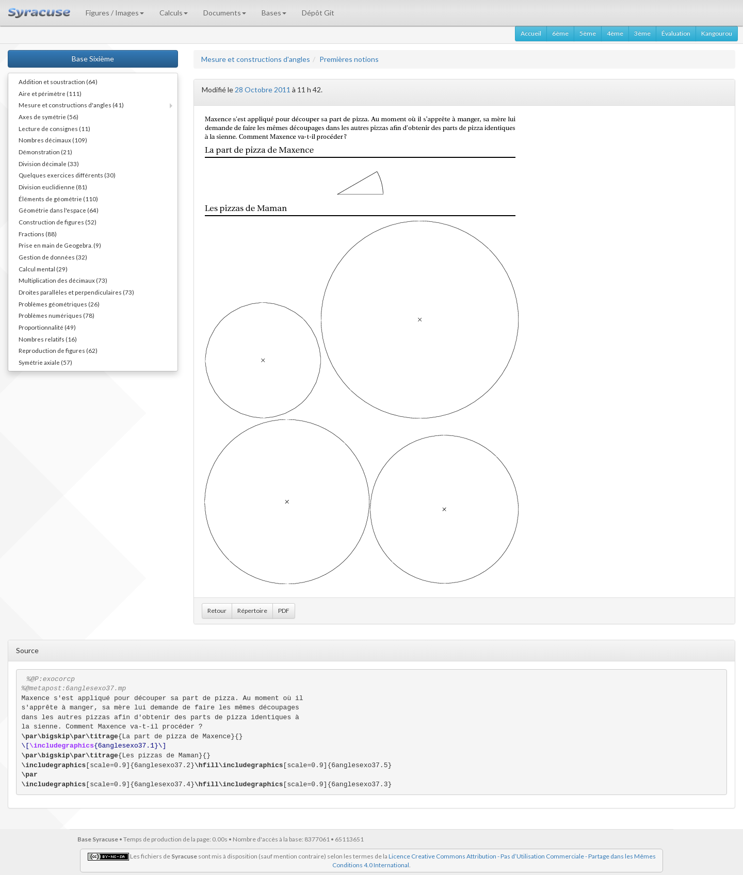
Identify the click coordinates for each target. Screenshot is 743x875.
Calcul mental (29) (43, 268)
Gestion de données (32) (53, 257)
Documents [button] (224, 12)
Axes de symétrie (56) (48, 116)
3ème (642, 33)
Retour (217, 610)
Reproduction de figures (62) (58, 350)
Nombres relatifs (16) (48, 339)
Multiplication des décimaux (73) (63, 280)
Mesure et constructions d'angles (255, 59)
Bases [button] (274, 12)
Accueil (531, 33)
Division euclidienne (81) (53, 186)
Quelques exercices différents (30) (67, 175)
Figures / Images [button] (115, 12)
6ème (560, 33)
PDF (283, 610)
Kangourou (716, 33)
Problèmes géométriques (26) (59, 303)
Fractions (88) (38, 233)
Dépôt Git (318, 12)
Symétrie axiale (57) (45, 362)
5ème (587, 33)
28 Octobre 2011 (262, 89)
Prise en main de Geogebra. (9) (60, 245)
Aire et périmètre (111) (50, 93)
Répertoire (252, 610)
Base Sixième (93, 58)
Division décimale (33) (49, 163)
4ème (615, 33)
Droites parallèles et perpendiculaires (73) (76, 292)
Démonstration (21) (45, 151)
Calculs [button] (173, 12)
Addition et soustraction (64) (58, 81)
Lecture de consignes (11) (54, 128)
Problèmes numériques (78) (56, 315)
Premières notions (349, 59)
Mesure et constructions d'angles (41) (71, 104)
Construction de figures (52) (57, 221)
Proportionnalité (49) (47, 327)
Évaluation (675, 33)
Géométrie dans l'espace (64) (59, 210)
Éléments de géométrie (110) (58, 198)
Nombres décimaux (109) (53, 139)
